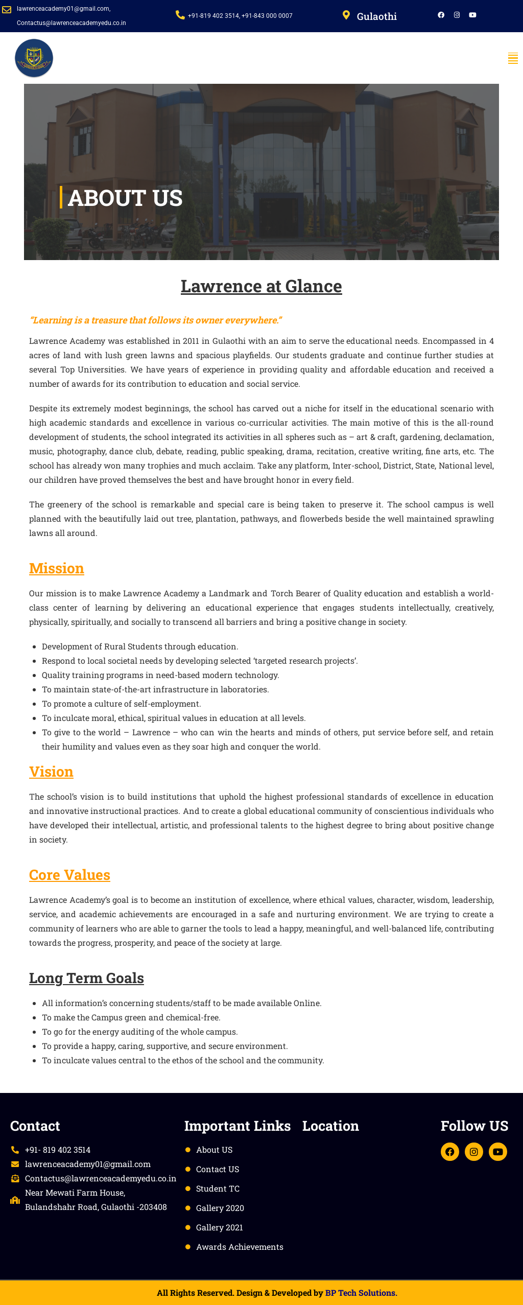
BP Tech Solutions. (361, 1292)
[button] (513, 58)
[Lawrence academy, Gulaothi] (366, 1190)
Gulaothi (377, 16)
